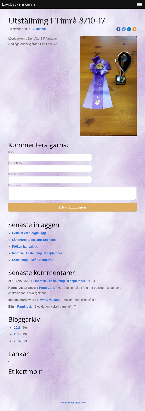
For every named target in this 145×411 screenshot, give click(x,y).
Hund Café (46, 287)
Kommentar (14, 185)
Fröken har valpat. (25, 246)
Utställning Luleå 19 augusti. (32, 260)
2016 (17, 341)
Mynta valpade (49, 299)
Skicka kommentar (72, 207)
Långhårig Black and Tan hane (34, 239)
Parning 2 (24, 306)
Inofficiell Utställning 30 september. (37, 253)
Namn (11, 152)
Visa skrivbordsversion (73, 402)
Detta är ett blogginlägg (29, 233)
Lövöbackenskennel (19, 4)
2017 (17, 334)
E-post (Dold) (15, 163)
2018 (17, 327)
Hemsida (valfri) (16, 174)
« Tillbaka (40, 29)
